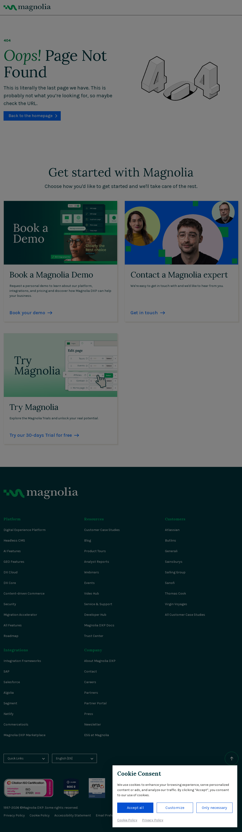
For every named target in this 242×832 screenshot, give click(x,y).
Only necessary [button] (214, 807)
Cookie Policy (127, 820)
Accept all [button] (135, 807)
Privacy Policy (152, 820)
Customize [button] (174, 807)
